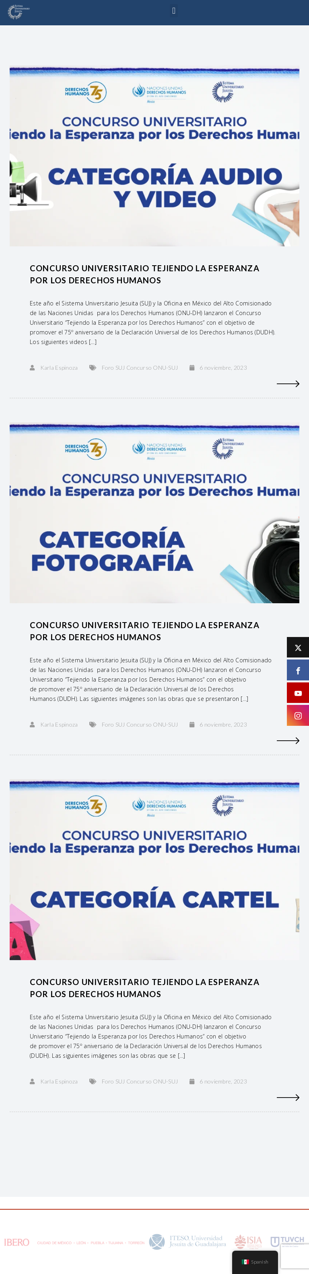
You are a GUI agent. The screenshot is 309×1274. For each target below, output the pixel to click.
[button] (173, 10)
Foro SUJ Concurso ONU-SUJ (140, 367)
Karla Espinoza (59, 367)
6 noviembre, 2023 (223, 367)
